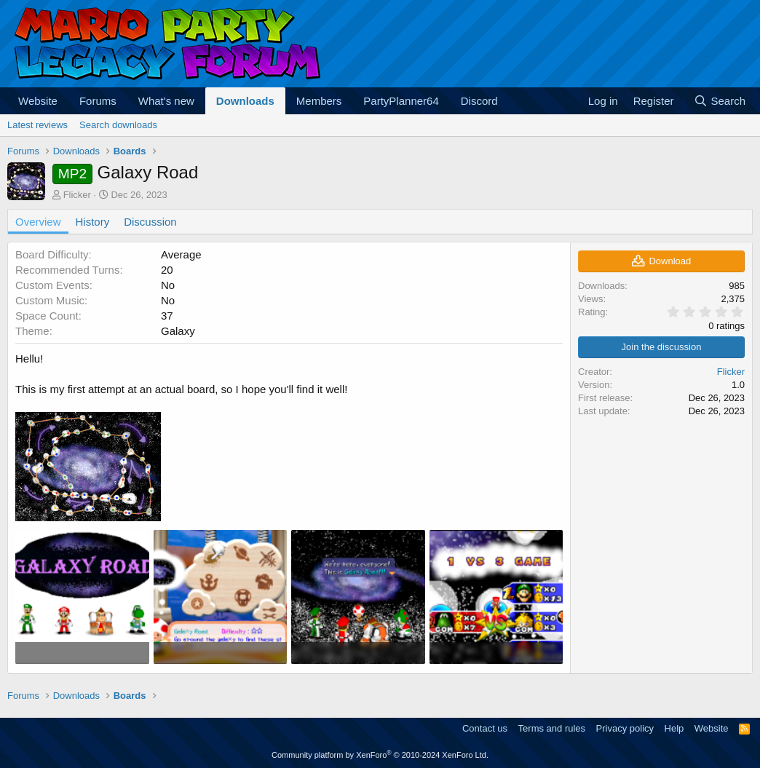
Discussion (150, 221)
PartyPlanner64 (400, 101)
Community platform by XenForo (380, 755)
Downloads (245, 101)
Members (319, 101)
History (93, 221)
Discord (479, 101)
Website (38, 101)
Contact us (484, 728)
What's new (166, 101)
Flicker (77, 194)
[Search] (719, 100)
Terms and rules (551, 728)
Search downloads (118, 124)
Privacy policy (625, 728)
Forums (97, 101)
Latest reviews (37, 124)
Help (674, 728)
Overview (38, 221)
